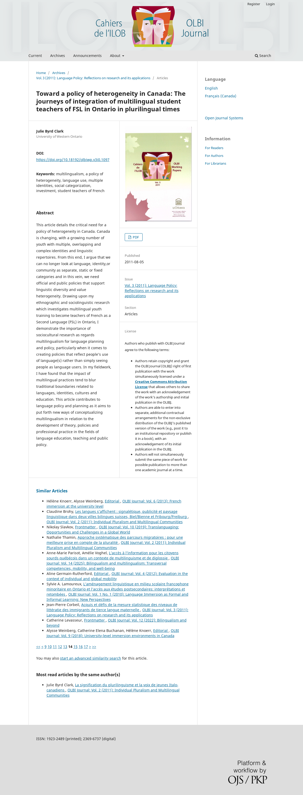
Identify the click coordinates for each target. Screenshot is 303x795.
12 (60, 646)
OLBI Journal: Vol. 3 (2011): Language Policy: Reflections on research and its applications (117, 612)
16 (81, 646)
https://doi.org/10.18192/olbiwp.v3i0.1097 (72, 159)
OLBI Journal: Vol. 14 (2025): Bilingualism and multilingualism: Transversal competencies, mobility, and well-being (113, 563)
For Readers (214, 147)
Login (270, 4)
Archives (57, 55)
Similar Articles (52, 491)
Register (253, 4)
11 (55, 646)
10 (50, 646)
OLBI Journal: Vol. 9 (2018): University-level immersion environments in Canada (113, 633)
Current (35, 55)
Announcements (87, 55)
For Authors (214, 155)
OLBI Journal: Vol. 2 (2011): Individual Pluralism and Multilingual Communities (115, 521)
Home (41, 72)
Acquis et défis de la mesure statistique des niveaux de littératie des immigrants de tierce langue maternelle (112, 607)
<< (38, 646)
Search (263, 55)
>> (94, 646)
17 (86, 646)
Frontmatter (86, 526)
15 (75, 646)
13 (65, 646)
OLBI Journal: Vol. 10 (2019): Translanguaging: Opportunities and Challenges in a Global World (113, 529)
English (211, 88)
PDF (135, 237)
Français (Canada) (220, 95)
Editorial (112, 501)
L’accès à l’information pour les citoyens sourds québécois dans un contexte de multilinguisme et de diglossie (113, 555)
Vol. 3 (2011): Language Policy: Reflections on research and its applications (93, 78)
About (115, 55)
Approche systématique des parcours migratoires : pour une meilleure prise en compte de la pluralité (115, 540)
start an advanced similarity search (90, 658)
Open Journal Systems (224, 117)
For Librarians (215, 163)
